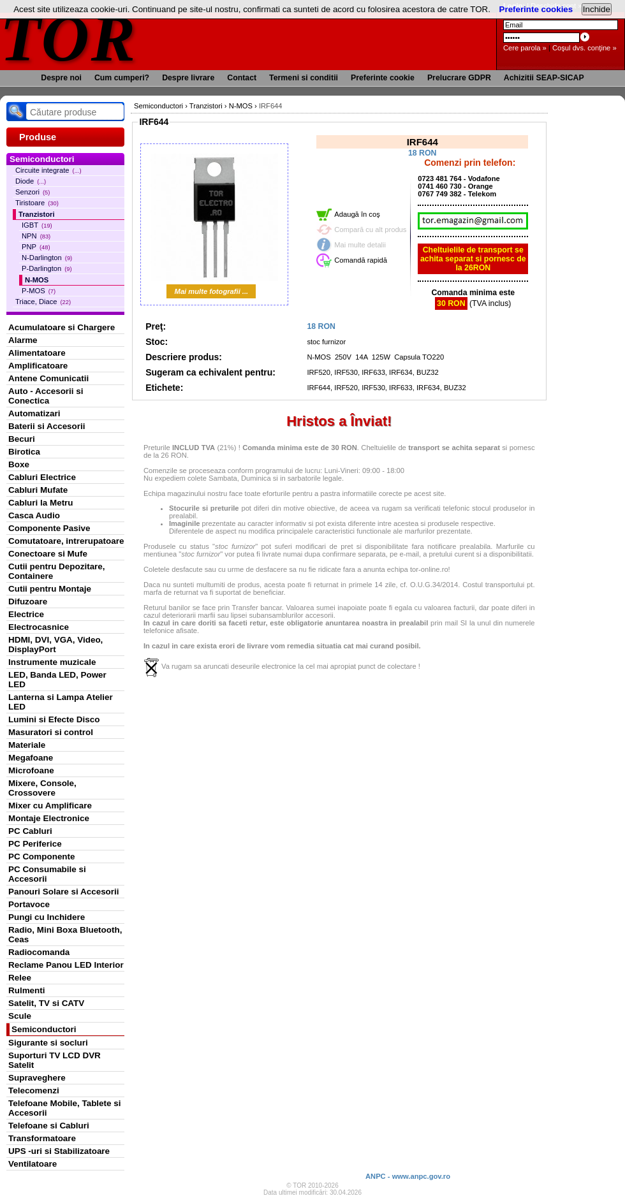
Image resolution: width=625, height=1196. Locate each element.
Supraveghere (37, 1078)
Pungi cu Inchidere (46, 917)
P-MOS (38, 291)
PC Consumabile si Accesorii (47, 874)
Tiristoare (37, 203)
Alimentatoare (37, 353)
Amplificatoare (38, 365)
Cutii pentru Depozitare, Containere (56, 571)
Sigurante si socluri (48, 1042)
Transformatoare (42, 1138)
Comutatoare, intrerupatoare (66, 541)
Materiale (26, 745)
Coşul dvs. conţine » (584, 48)
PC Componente (41, 856)
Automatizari (34, 413)
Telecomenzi (33, 1090)
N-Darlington (47, 257)
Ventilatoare (32, 1164)
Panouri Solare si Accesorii (63, 891)
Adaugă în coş (357, 214)
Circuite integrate (48, 170)
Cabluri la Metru (40, 502)
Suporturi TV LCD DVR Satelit (54, 1060)
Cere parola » (525, 48)
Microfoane (31, 770)
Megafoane (30, 757)
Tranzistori (36, 214)
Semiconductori (44, 1029)
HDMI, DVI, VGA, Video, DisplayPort (55, 644)
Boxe (18, 464)
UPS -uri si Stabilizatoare (59, 1151)
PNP (36, 247)
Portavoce (29, 904)
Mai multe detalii (360, 245)
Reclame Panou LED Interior (66, 965)
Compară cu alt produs (370, 229)
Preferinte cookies (536, 9)
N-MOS (36, 280)
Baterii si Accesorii (46, 426)
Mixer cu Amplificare (50, 805)
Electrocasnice (38, 627)
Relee (19, 977)
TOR (68, 38)
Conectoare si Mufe (47, 553)
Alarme (23, 340)
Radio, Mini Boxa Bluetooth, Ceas (65, 934)
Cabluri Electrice (42, 477)
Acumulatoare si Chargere (61, 327)
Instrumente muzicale (52, 662)
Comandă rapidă (360, 260)
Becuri (21, 439)
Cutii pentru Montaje (49, 589)
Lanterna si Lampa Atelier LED (60, 701)
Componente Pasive (49, 528)
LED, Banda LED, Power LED (57, 679)
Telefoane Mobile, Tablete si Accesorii (64, 1108)
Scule (19, 1016)
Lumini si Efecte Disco (53, 719)
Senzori (32, 192)
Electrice (26, 614)
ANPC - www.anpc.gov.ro (407, 1176)
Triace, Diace (43, 301)
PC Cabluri (30, 831)
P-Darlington (47, 268)
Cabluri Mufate (38, 490)
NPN (36, 236)
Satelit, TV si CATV (46, 1003)
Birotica (24, 451)
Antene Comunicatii (48, 378)
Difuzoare (27, 601)
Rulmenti (26, 990)
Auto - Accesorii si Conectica (45, 395)
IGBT (37, 225)
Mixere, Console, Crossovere (42, 788)
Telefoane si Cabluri (48, 1125)
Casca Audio (34, 515)
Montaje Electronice (48, 818)
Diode (30, 181)
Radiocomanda (39, 952)
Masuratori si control (50, 732)
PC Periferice (35, 844)
